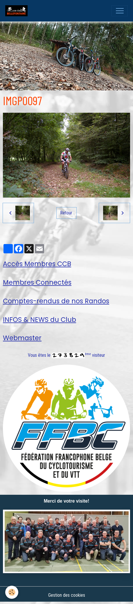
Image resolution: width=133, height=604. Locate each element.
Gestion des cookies (66, 595)
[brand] (17, 10)
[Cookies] (11, 592)
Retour (66, 213)
